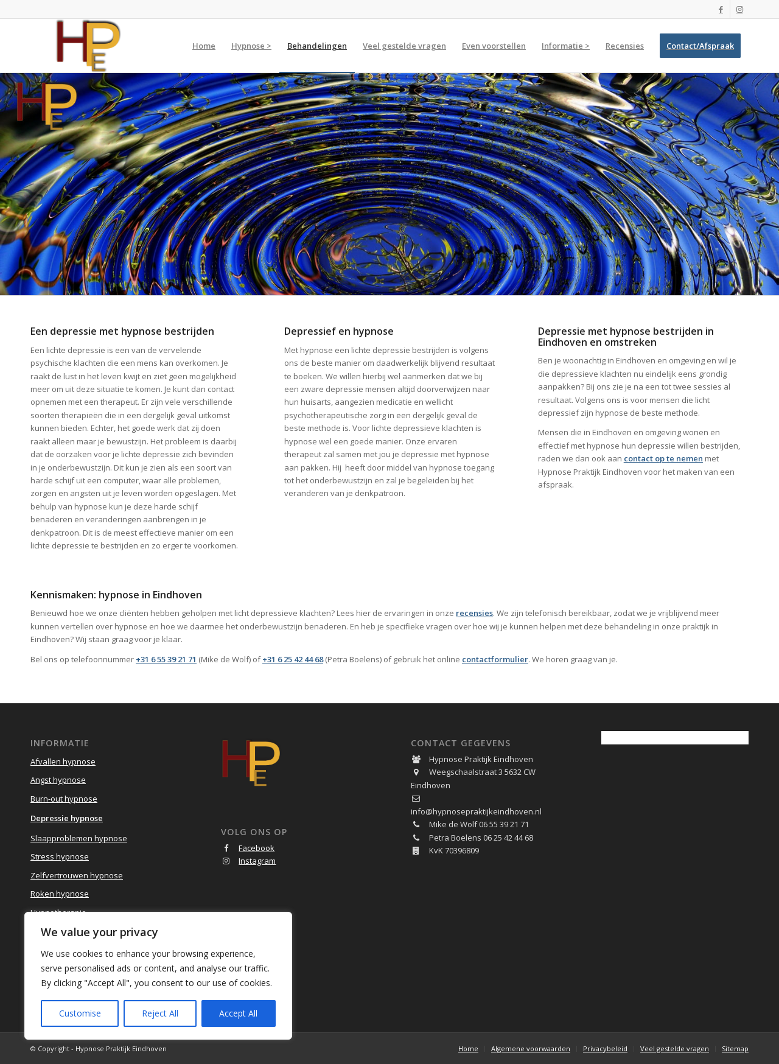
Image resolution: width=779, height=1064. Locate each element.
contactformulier (495, 659)
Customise (80, 1013)
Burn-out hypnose (63, 798)
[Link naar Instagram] (739, 9)
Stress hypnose (59, 856)
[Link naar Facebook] (721, 9)
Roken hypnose (59, 893)
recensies (474, 612)
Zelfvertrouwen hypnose (76, 875)
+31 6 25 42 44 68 (292, 659)
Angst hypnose (58, 779)
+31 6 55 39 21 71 (166, 659)
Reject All (160, 1013)
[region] (158, 976)
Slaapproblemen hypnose (78, 838)
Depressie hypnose (66, 818)
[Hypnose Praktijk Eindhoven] (88, 45)
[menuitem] (203, 45)
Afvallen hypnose (63, 761)
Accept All (238, 1013)
